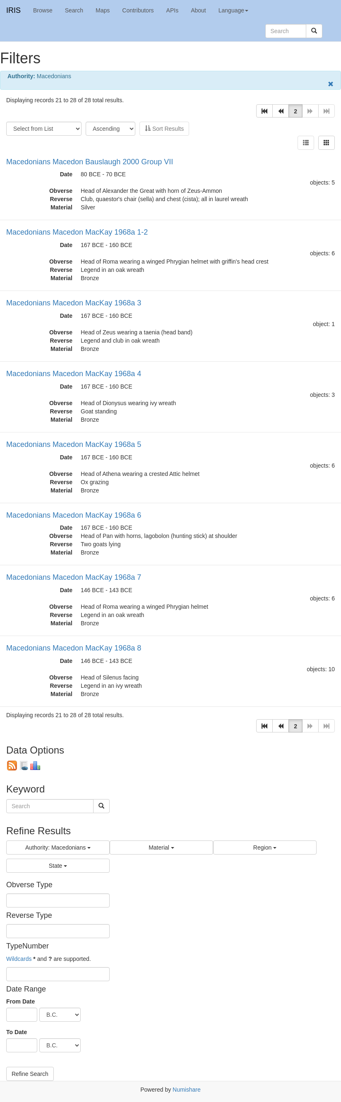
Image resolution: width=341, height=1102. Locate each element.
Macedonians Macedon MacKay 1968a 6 (73, 515)
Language (233, 10)
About (198, 10)
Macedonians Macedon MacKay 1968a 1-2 (77, 232)
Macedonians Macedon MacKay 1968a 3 (73, 303)
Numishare (187, 1089)
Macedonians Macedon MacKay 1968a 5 (73, 444)
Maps (103, 10)
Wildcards (18, 959)
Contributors (138, 10)
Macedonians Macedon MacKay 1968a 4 (73, 374)
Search (74, 10)
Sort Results (164, 128)
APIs (172, 10)
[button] (264, 111)
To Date (16, 1032)
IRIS (13, 10)
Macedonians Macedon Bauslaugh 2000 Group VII (89, 162)
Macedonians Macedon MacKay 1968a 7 (73, 577)
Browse (43, 10)
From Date (20, 1001)
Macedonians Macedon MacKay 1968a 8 (73, 648)
